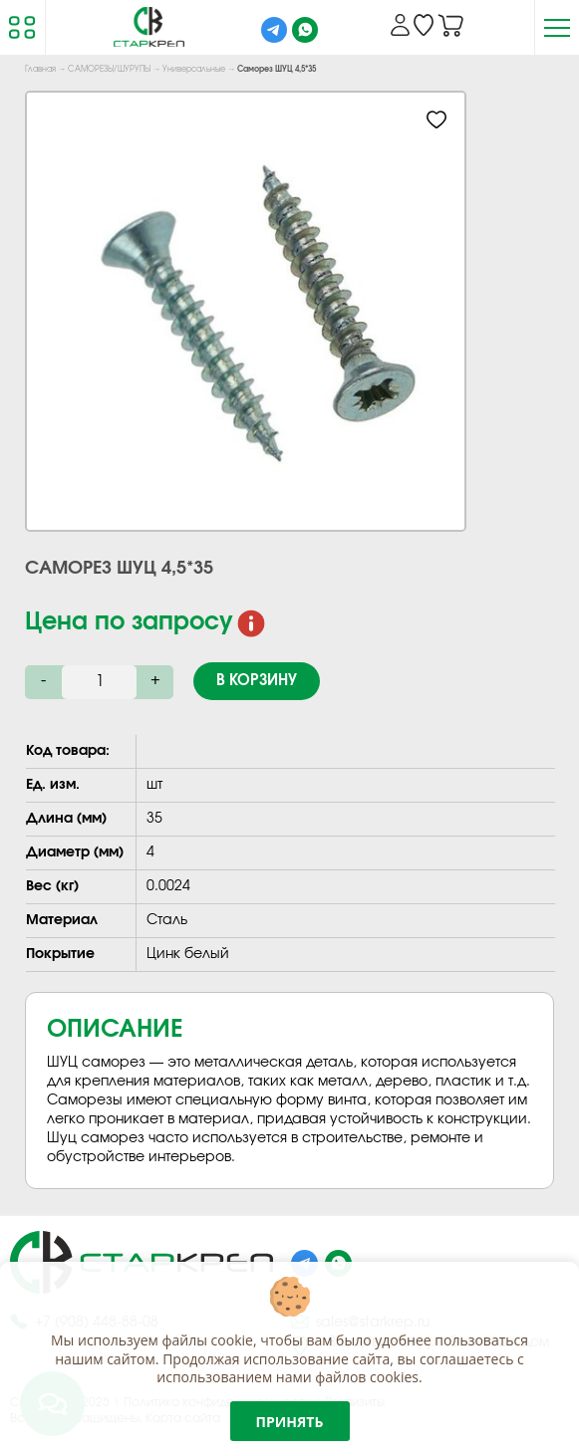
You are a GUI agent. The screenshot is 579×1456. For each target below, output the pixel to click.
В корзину (256, 680)
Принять (290, 1421)
